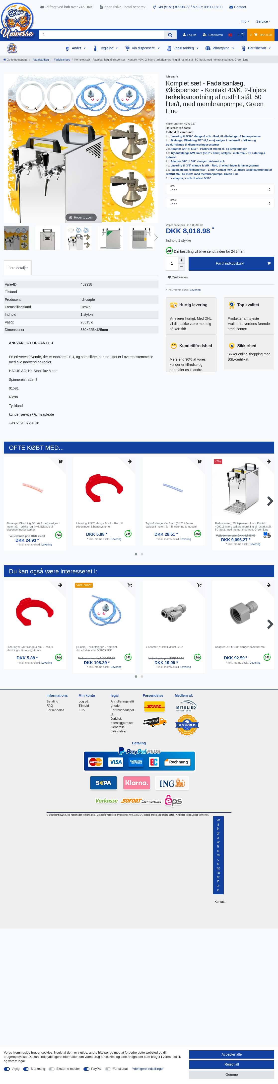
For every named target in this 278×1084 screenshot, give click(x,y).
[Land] (230, 35)
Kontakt (220, 902)
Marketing (38, 1069)
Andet (77, 48)
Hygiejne (107, 48)
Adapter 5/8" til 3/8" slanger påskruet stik (197, 161)
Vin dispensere (144, 48)
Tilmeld (84, 705)
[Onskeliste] (241, 35)
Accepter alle (232, 1054)
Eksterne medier (68, 1069)
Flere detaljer (17, 268)
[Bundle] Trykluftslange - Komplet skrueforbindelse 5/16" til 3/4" (96, 648)
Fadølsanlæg (184, 48)
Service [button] (262, 21)
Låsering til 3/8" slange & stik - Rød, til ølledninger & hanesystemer (215, 165)
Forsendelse (55, 710)
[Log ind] (189, 35)
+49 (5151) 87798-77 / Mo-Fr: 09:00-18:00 (188, 7)
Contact (237, 7)
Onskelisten (178, 277)
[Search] (170, 34)
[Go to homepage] (15, 59)
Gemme (231, 1075)
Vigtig (16, 1069)
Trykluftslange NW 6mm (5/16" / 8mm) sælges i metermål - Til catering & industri (171, 525)
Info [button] (243, 21)
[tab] (18, 267)
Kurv (82, 710)
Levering (195, 289)
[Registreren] (213, 35)
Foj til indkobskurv (243, 263)
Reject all (231, 1064)
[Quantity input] (172, 264)
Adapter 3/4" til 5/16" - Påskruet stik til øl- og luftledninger (208, 148)
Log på (84, 701)
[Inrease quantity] (181, 260)
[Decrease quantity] (181, 267)
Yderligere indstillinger (148, 1069)
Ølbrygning (221, 48)
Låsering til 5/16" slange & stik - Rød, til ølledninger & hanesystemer (216, 136)
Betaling (52, 701)
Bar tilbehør (257, 48)
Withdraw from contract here (218, 855)
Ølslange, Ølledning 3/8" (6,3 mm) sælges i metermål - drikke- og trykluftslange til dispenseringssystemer (33, 526)
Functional (120, 1069)
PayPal (96, 1069)
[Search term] (101, 34)
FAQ (50, 705)
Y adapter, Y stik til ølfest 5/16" (190, 178)
